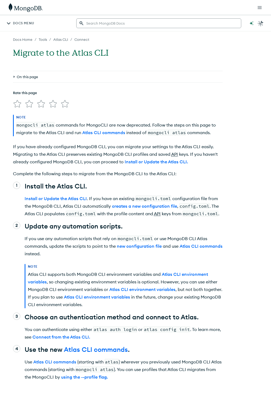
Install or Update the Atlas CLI (56, 198)
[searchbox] (158, 23)
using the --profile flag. (84, 377)
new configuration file (139, 246)
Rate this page (25, 93)
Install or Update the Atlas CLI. (156, 161)
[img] (17, 104)
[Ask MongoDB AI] (251, 23)
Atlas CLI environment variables (142, 289)
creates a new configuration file (144, 206)
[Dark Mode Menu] (261, 23)
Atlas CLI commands (103, 132)
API (174, 154)
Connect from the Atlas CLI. (61, 337)
